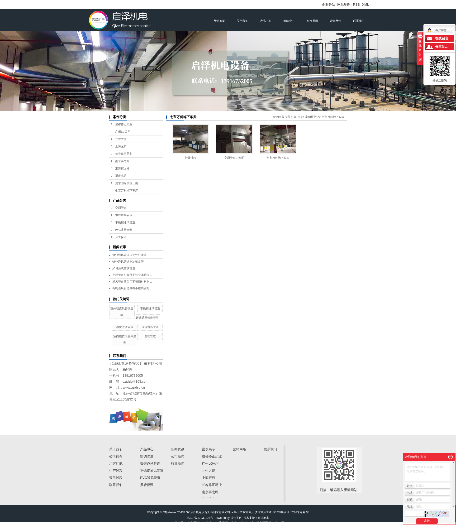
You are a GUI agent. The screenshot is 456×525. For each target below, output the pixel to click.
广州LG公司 (122, 131)
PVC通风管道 (123, 229)
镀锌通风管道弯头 (147, 317)
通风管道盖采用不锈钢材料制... (132, 281)
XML (365, 4)
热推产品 (178, 523)
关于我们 (242, 21)
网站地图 (344, 4)
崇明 (225, 523)
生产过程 (116, 470)
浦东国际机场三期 (126, 183)
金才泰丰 (263, 518)
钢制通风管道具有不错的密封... (132, 288)
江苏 (205, 523)
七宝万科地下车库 (126, 190)
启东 (231, 523)
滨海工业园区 (259, 523)
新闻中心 (289, 21)
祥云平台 (236, 518)
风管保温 (121, 237)
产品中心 (265, 21)
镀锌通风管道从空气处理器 (129, 255)
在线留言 (441, 38)
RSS (356, 4)
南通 (218, 523)
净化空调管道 (124, 327)
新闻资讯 (177, 449)
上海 (212, 523)
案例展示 (312, 21)
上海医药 (121, 146)
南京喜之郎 (122, 161)
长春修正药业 (123, 153)
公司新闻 (177, 456)
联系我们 (359, 21)
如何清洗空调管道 (123, 268)
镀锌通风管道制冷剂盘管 (128, 261)
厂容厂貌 (116, 463)
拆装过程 (190, 157)
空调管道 (121, 207)
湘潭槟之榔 (122, 168)
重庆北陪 (121, 176)
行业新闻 (177, 463)
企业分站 (328, 4)
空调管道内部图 (234, 157)
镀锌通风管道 (123, 215)
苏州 (281, 523)
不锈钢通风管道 (125, 222)
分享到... (441, 46)
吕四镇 (273, 523)
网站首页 (219, 21)
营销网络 (335, 21)
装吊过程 (116, 478)
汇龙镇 (239, 523)
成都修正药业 (123, 124)
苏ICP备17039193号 (200, 518)
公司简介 (116, 456)
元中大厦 (121, 139)
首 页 (297, 117)
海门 (247, 523)
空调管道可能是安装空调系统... (132, 275)
